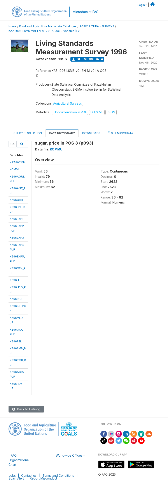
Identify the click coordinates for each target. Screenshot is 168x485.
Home (12, 26)
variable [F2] (71, 31)
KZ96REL (16, 341)
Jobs (12, 475)
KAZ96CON (17, 162)
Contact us (29, 475)
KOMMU (15, 169)
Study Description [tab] (28, 133)
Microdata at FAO (85, 12)
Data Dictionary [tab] (62, 133)
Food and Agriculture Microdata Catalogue (48, 26)
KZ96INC (16, 298)
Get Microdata (87, 59)
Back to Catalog (26, 409)
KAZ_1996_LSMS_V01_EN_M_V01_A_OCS (35, 31)
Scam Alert (16, 478)
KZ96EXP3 (17, 237)
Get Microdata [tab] (120, 133)
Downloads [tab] (91, 133)
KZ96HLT (16, 280)
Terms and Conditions (58, 475)
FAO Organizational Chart (19, 460)
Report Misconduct (43, 478)
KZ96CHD (16, 200)
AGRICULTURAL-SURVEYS (96, 26)
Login (141, 5)
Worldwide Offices (69, 455)
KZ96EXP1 (16, 219)
